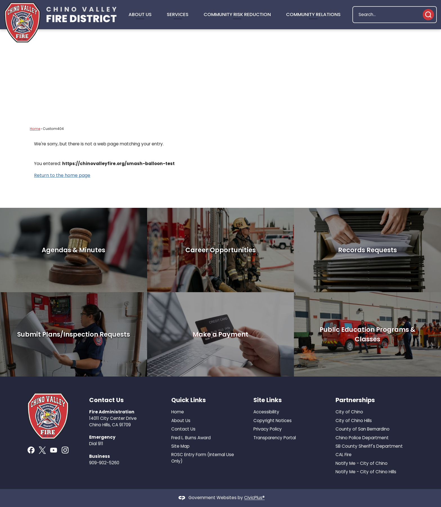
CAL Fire (344, 455)
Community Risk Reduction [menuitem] (237, 14)
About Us (180, 420)
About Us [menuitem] (140, 14)
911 (100, 444)
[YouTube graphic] (53, 450)
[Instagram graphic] (65, 450)
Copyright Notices (272, 420)
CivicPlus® (254, 498)
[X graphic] (42, 450)
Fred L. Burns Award (191, 438)
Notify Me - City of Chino (362, 463)
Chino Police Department (362, 438)
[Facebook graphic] (31, 450)
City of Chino (349, 412)
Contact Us (183, 429)
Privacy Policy (267, 429)
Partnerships (355, 400)
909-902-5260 (104, 463)
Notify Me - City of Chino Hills (366, 472)
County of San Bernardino (363, 429)
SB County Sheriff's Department (369, 446)
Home (35, 128)
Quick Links (188, 400)
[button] (428, 14)
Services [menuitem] (177, 14)
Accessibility (266, 412)
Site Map (180, 446)
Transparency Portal (274, 438)
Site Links (267, 400)
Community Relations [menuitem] (313, 14)
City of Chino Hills (354, 420)
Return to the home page (62, 175)
